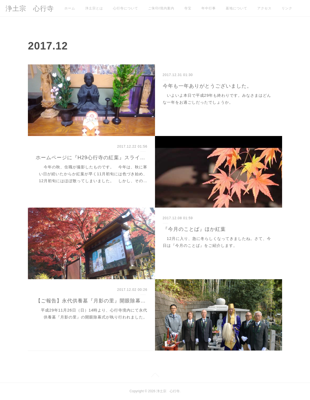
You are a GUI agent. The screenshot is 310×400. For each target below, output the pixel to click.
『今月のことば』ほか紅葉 (194, 229)
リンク (287, 8)
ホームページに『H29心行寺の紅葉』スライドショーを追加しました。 (92, 157)
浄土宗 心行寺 (30, 8)
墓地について (236, 8)
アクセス (264, 8)
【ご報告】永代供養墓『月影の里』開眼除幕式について (92, 301)
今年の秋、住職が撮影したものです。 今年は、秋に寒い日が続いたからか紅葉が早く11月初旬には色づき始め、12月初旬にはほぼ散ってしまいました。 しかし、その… (93, 174)
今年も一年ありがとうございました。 (207, 86)
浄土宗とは (94, 8)
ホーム (69, 8)
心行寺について (125, 8)
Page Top (155, 376)
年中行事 (208, 8)
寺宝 (187, 8)
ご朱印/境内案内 (161, 8)
